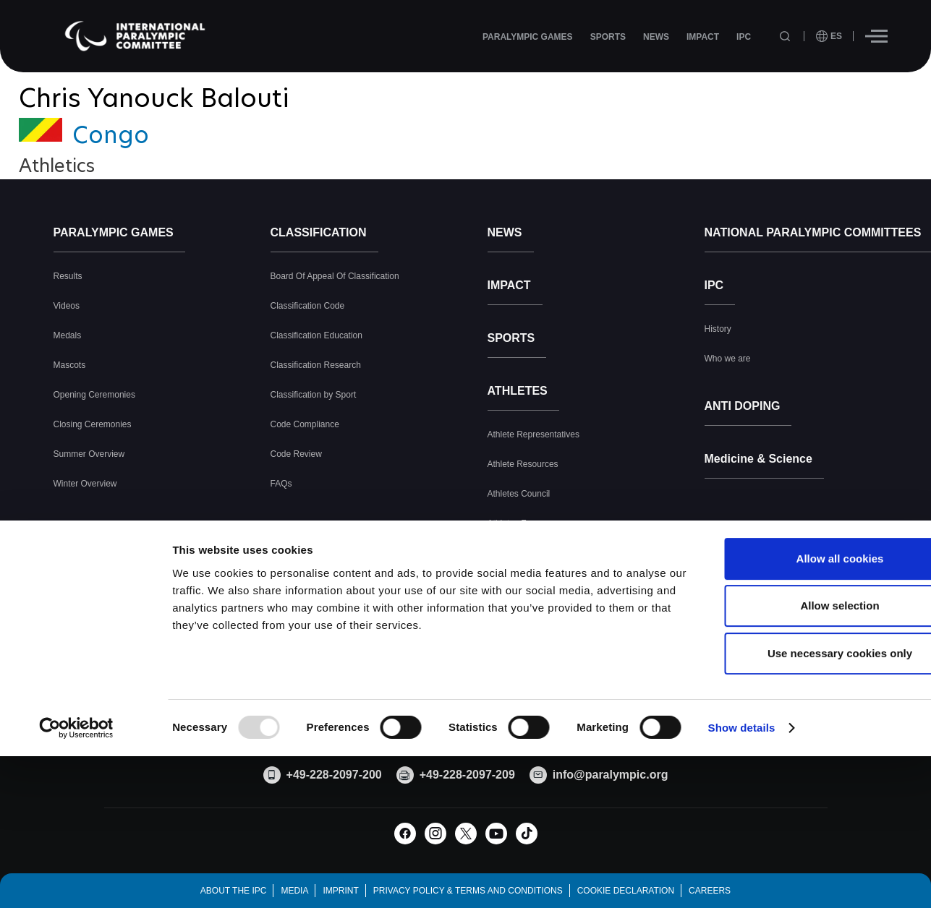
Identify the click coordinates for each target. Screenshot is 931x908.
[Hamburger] (876, 36)
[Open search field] (786, 36)
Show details (741, 843)
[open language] (829, 36)
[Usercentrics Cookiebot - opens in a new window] (76, 844)
